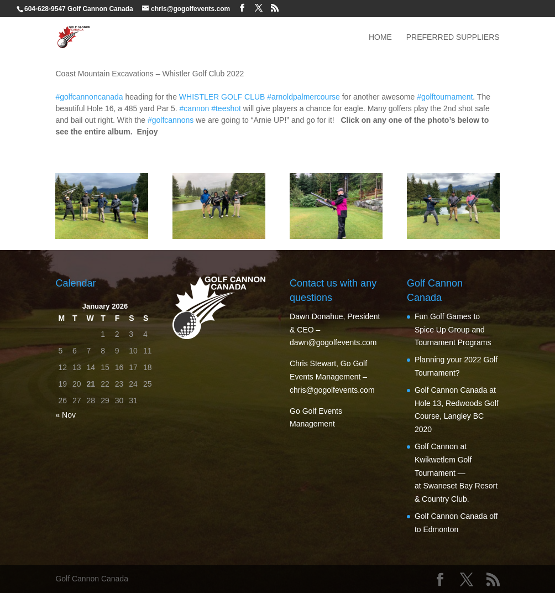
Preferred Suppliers (453, 37)
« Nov (65, 414)
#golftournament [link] (445, 96)
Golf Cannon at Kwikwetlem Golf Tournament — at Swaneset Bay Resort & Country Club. (456, 472)
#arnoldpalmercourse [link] (303, 96)
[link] (222, 96)
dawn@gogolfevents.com (333, 342)
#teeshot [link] (226, 108)
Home (380, 37)
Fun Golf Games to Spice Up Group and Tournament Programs (453, 329)
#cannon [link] (195, 108)
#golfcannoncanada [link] (89, 96)
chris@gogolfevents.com (332, 390)
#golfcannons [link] (170, 120)
